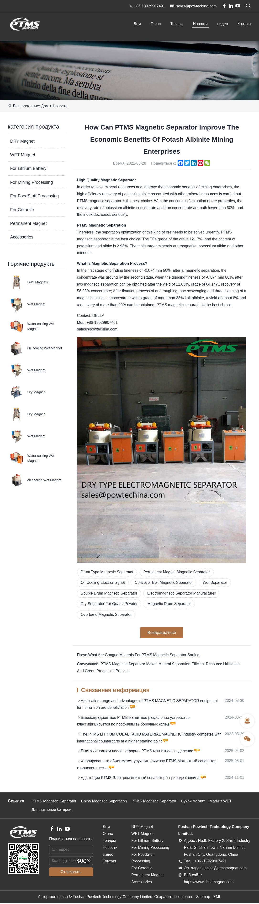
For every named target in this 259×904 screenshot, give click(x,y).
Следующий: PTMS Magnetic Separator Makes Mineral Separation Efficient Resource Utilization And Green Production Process (159, 667)
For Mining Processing (31, 182)
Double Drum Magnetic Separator (109, 593)
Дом (137, 24)
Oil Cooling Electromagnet (103, 583)
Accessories (21, 237)
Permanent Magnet (28, 223)
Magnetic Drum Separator (170, 604)
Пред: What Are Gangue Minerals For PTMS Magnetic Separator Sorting (138, 655)
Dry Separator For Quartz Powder (109, 604)
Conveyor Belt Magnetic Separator (164, 583)
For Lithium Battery (28, 168)
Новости (200, 24)
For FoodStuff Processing (34, 196)
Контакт (244, 24)
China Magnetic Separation (104, 802)
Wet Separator (216, 583)
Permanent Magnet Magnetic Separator (177, 572)
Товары (176, 24)
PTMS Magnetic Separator (54, 802)
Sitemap (203, 897)
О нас (156, 24)
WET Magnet (22, 154)
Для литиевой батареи (52, 810)
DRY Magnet (22, 141)
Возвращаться (161, 633)
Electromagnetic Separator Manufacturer (182, 593)
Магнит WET (222, 802)
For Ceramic (22, 209)
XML (217, 897)
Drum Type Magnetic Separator (107, 572)
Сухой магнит (194, 802)
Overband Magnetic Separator (106, 615)
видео (222, 24)
